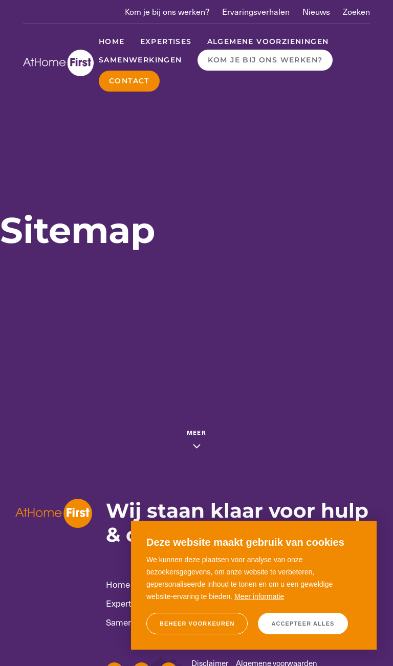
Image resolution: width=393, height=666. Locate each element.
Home (112, 41)
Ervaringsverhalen (256, 11)
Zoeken (356, 11)
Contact (129, 80)
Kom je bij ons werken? (167, 11)
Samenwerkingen (140, 59)
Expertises (166, 41)
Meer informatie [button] (259, 596)
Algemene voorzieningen (268, 41)
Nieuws (316, 11)
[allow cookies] (302, 623)
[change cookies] (197, 623)
